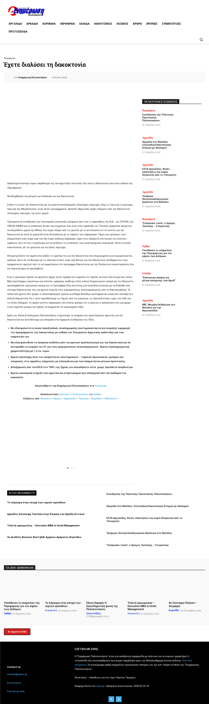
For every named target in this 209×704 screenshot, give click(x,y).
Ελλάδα (146, 273)
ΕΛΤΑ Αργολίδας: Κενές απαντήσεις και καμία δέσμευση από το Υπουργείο (159, 172)
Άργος (58, 398)
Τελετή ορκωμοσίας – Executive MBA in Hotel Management (42, 525)
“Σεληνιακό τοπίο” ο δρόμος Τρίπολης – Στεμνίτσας (137, 544)
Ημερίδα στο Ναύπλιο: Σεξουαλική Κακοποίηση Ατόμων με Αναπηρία (146, 505)
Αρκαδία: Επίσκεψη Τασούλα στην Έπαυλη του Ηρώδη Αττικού (45, 513)
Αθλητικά (110, 398)
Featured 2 (51, 609)
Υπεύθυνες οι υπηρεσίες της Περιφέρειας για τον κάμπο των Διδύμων (157, 253)
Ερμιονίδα (70, 398)
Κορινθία (96, 398)
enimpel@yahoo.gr (17, 673)
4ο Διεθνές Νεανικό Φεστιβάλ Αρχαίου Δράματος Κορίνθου (42, 536)
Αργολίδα (147, 137)
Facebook (100, 385)
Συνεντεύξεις (81, 394)
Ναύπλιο (46, 398)
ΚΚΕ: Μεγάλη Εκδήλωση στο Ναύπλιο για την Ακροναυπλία (158, 307)
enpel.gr (100, 685)
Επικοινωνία (14, 682)
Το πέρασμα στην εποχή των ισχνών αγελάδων (35, 502)
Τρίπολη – (85, 398)
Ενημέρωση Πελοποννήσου (32, 77)
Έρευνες (64, 394)
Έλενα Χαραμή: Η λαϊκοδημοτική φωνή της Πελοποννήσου (102, 605)
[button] (201, 39)
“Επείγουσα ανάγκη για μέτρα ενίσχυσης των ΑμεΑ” (159, 279)
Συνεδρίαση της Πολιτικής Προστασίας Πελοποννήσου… (139, 494)
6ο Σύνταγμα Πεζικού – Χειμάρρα (183, 604)
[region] (70, 442)
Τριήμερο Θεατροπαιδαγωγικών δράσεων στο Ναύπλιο (138, 532)
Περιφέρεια (9, 58)
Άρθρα (97, 394)
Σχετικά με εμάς (16, 690)
